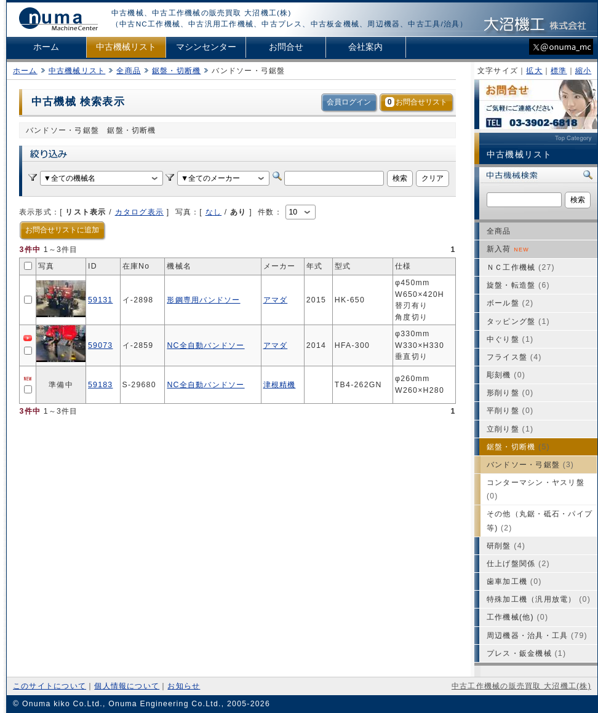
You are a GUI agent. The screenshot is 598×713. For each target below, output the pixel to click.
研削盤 (506, 546)
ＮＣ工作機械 (521, 267)
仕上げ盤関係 (518, 563)
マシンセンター (206, 47)
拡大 (534, 70)
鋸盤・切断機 (176, 70)
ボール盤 (510, 303)
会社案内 (365, 47)
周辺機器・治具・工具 (537, 635)
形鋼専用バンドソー (203, 300)
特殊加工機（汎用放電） (539, 599)
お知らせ (183, 686)
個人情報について (126, 686)
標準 (559, 70)
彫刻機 (506, 375)
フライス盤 (514, 357)
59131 (100, 300)
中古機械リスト (126, 47)
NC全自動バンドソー (205, 345)
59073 (100, 345)
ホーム (46, 47)
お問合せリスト (416, 102)
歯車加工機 (514, 581)
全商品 (128, 70)
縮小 (583, 70)
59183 (100, 384)
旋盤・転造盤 (518, 285)
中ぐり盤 (510, 339)
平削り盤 (510, 410)
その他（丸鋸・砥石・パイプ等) (539, 521)
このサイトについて (49, 686)
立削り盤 (510, 429)
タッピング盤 (518, 321)
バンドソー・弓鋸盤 (530, 464)
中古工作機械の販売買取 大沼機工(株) (521, 686)
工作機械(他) (517, 617)
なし (213, 212)
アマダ (275, 300)
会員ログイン (349, 102)
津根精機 (279, 384)
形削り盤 (510, 392)
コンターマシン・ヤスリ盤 (535, 489)
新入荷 (508, 249)
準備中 (61, 384)
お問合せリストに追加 (62, 230)
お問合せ (286, 47)
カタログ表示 (139, 212)
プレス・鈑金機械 (526, 653)
